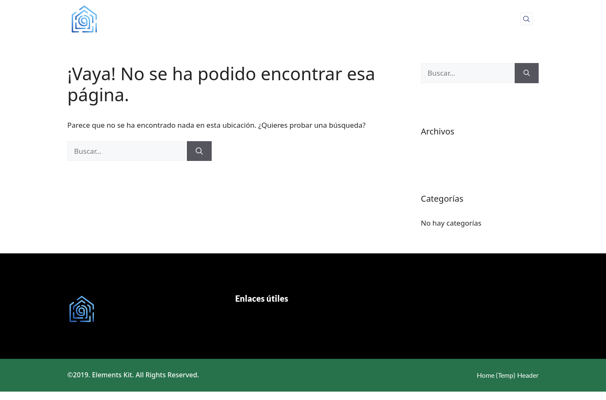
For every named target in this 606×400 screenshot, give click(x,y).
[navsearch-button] (526, 19)
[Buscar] (199, 151)
